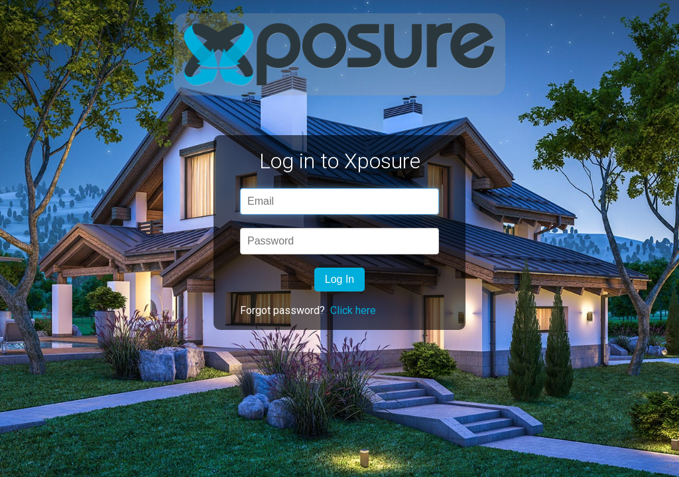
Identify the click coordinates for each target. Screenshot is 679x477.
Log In (339, 279)
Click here (353, 310)
